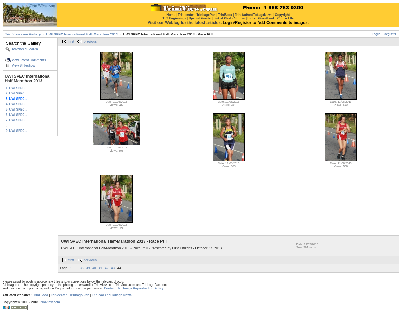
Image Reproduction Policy (143, 288)
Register (390, 34)
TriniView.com (49, 302)
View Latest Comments (29, 60)
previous (90, 41)
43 (113, 268)
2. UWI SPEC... (16, 93)
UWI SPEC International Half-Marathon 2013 (82, 34)
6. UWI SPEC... (16, 114)
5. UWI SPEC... (16, 109)
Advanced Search (25, 49)
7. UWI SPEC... (16, 120)
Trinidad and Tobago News (112, 295)
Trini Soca (40, 295)
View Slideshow (23, 65)
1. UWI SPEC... (16, 88)
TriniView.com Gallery (23, 34)
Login (376, 34)
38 (81, 268)
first (71, 41)
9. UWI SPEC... (16, 130)
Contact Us (112, 288)
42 (106, 268)
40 (94, 268)
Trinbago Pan (79, 295)
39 (88, 268)
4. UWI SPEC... (16, 104)
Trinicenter (59, 295)
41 (100, 268)
